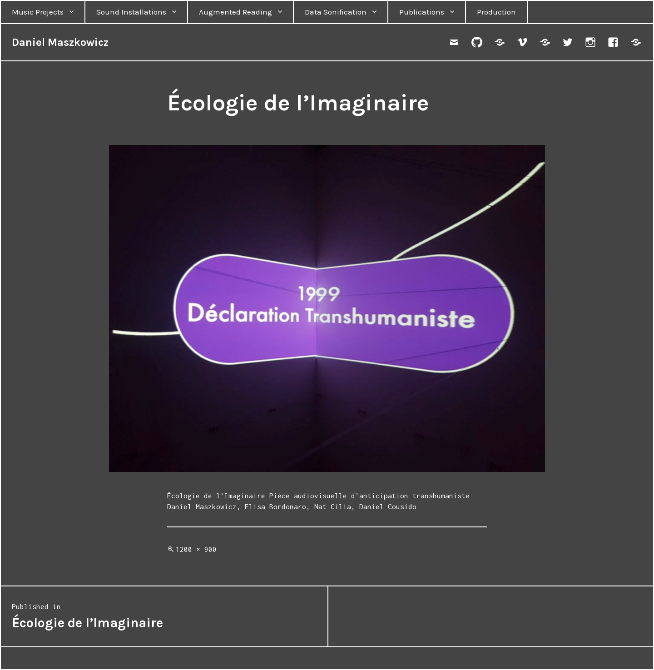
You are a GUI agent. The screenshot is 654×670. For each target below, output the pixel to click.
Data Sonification (336, 11)
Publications (421, 11)
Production (496, 11)
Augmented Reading (235, 11)
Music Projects (38, 11)
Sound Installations (131, 11)
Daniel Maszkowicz (60, 42)
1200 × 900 (196, 549)
